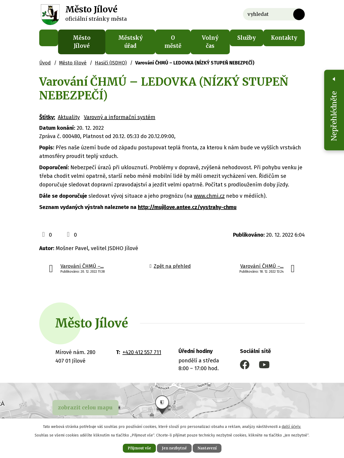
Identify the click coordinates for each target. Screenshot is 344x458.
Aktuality (69, 117)
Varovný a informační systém (119, 117)
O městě (172, 41)
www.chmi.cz (209, 196)
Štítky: (47, 117)
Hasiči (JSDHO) (111, 63)
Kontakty (284, 37)
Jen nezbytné (174, 447)
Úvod (48, 38)
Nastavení (210, 447)
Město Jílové (82, 41)
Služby (246, 37)
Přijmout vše (136, 447)
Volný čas (210, 41)
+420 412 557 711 (142, 352)
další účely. (291, 426)
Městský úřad (130, 41)
